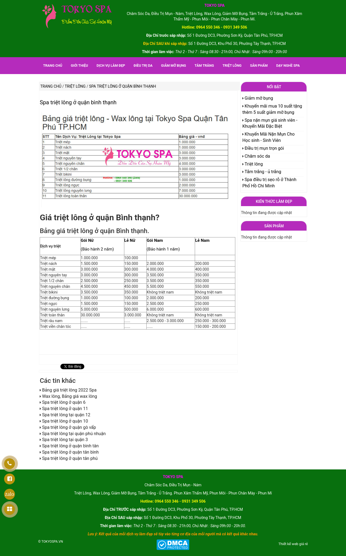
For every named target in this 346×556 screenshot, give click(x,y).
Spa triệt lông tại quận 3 (65, 439)
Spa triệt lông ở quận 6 (64, 402)
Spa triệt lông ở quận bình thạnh (78, 102)
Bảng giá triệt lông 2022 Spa (69, 390)
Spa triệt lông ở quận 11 (65, 408)
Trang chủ (52, 65)
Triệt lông (232, 65)
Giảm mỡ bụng (173, 65)
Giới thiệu (79, 65)
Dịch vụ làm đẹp (111, 65)
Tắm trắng (204, 65)
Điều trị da (143, 65)
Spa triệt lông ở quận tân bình (70, 452)
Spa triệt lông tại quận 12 (66, 414)
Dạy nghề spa (288, 65)
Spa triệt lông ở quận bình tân (70, 445)
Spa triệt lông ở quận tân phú (70, 458)
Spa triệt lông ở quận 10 (65, 421)
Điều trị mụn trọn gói (264, 148)
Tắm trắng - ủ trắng (263, 171)
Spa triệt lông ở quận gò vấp (69, 427)
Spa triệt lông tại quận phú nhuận (74, 433)
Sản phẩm (259, 65)
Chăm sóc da (257, 156)
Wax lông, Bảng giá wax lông (69, 396)
